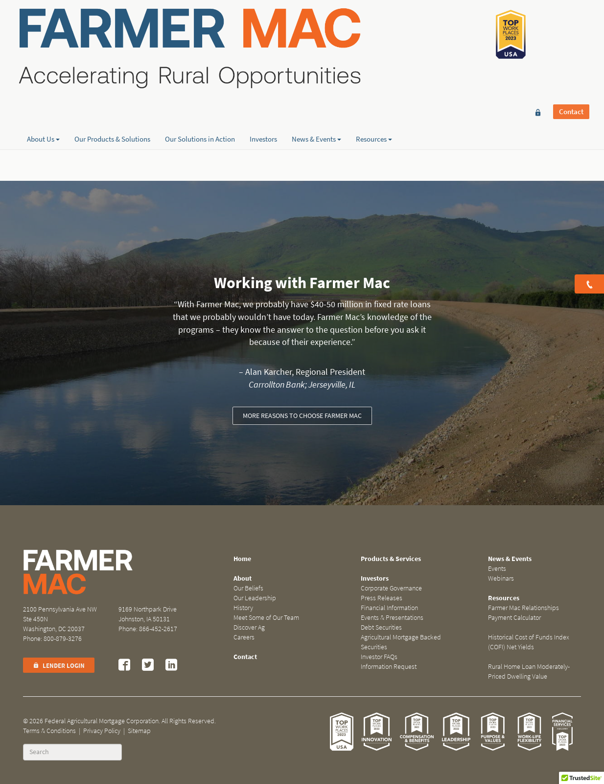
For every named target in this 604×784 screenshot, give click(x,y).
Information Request (389, 666)
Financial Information (389, 607)
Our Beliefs (248, 588)
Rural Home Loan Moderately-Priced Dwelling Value (529, 671)
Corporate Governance (391, 588)
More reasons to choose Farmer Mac (302, 415)
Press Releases (381, 598)
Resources (374, 103)
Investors (263, 103)
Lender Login (59, 666)
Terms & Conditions (49, 730)
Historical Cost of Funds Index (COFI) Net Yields (528, 642)
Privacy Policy (101, 730)
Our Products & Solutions (112, 103)
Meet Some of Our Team (266, 617)
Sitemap (139, 730)
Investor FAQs (379, 657)
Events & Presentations (392, 617)
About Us (43, 103)
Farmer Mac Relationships (523, 607)
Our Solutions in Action (200, 103)
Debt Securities (381, 627)
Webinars (501, 578)
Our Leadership (254, 598)
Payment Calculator (514, 617)
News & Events (316, 103)
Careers (244, 637)
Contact (571, 23)
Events (497, 568)
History (243, 607)
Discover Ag (249, 627)
